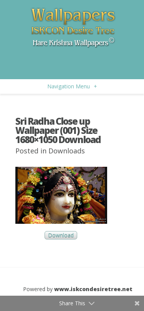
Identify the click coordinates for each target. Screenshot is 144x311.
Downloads (66, 150)
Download (61, 235)
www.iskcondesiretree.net (93, 289)
